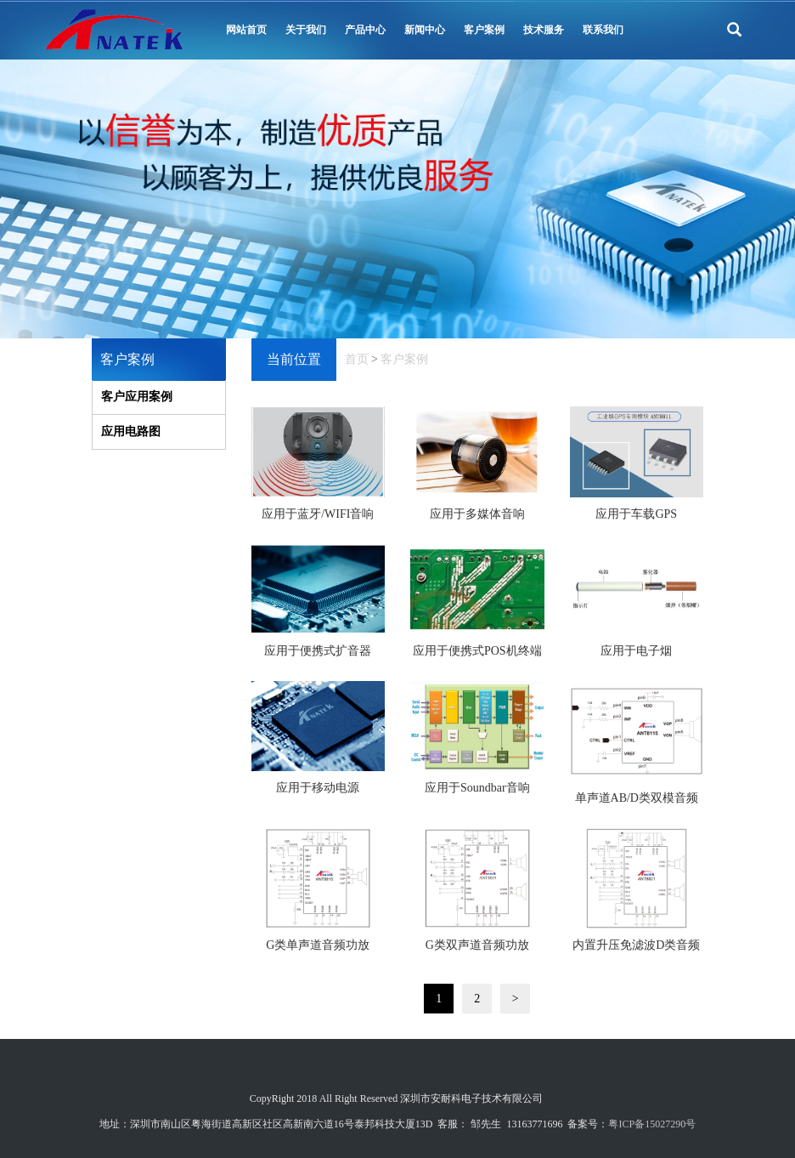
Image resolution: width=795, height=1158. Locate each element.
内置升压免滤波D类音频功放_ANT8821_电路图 (636, 950)
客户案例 (484, 30)
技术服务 (543, 30)
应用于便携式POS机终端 (477, 650)
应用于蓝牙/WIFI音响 (318, 514)
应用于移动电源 (317, 787)
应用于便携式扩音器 (317, 650)
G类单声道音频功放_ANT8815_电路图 (317, 950)
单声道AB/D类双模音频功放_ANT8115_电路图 (636, 803)
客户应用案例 (136, 396)
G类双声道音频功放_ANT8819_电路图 (477, 950)
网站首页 (246, 30)
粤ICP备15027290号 (652, 1124)
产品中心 (365, 30)
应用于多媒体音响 (477, 514)
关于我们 (305, 30)
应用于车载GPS (636, 514)
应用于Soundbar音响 (477, 787)
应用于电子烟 (636, 650)
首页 (357, 359)
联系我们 (603, 30)
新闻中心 (424, 30)
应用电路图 (131, 431)
